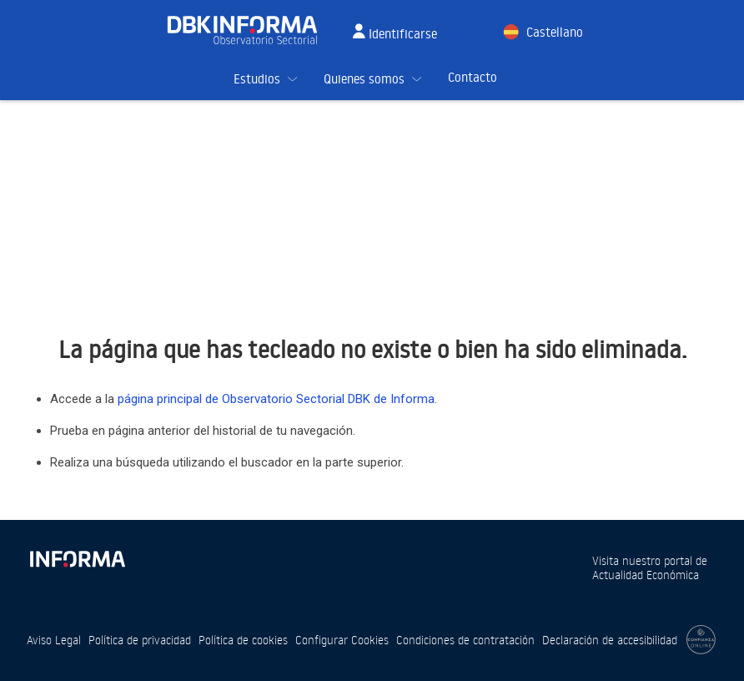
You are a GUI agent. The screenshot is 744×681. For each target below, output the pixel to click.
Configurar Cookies (342, 640)
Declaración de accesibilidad (609, 640)
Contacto (472, 77)
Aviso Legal (54, 640)
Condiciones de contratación (465, 640)
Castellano (554, 32)
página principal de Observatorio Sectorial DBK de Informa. (277, 398)
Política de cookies (243, 640)
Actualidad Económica (645, 575)
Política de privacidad (139, 640)
